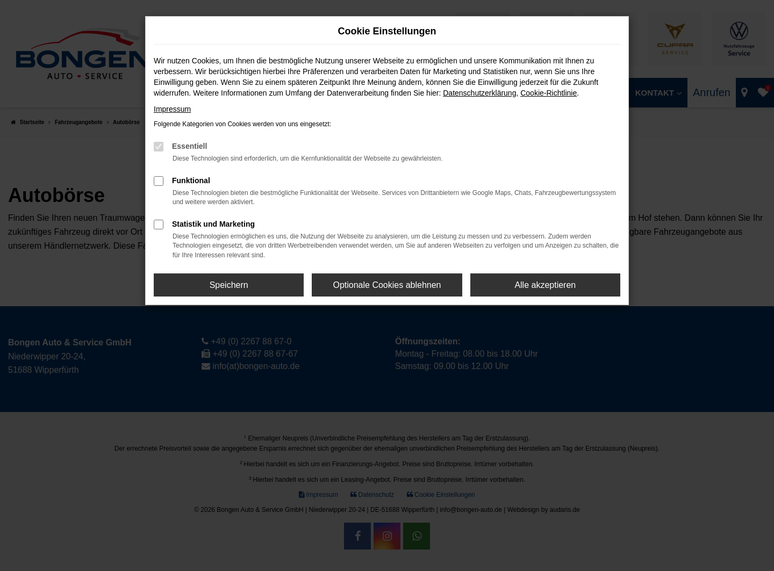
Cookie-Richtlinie (548, 93)
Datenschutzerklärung (479, 93)
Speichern (229, 285)
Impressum (172, 109)
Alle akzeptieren (545, 285)
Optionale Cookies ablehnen (387, 285)
